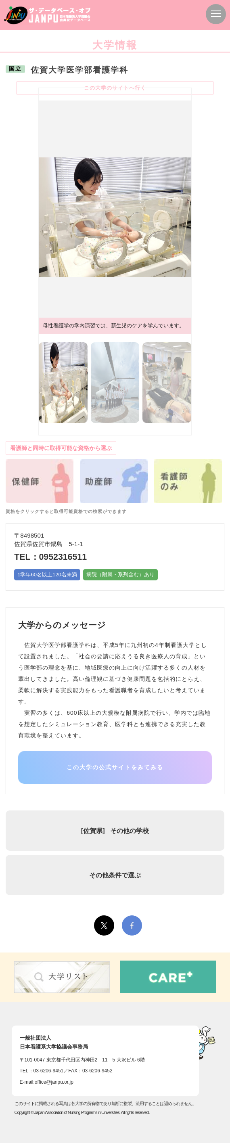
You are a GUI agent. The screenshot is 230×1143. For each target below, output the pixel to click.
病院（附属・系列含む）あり (120, 575)
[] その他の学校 (115, 830)
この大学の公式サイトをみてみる (115, 767)
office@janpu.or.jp (54, 1082)
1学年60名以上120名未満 (47, 575)
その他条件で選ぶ (115, 875)
